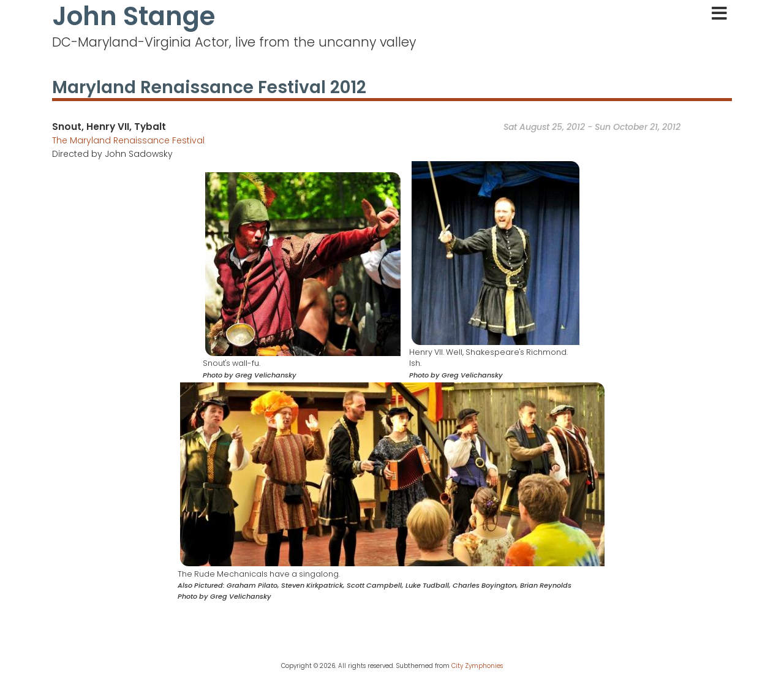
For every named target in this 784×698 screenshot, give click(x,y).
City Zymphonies (477, 665)
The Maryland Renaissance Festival (128, 140)
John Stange (133, 16)
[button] (303, 263)
